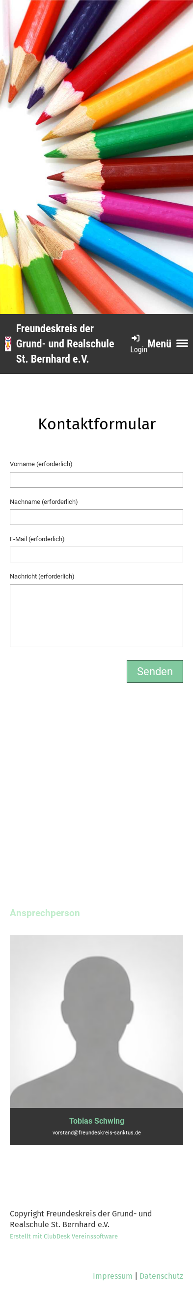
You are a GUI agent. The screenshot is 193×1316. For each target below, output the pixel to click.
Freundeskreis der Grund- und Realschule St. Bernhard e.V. (65, 343)
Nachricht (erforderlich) (42, 576)
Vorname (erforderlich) (41, 464)
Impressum (113, 1276)
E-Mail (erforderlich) (37, 539)
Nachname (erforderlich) (44, 501)
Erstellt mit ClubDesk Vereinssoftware (64, 1236)
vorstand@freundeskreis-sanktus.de (97, 1133)
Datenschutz (161, 1276)
